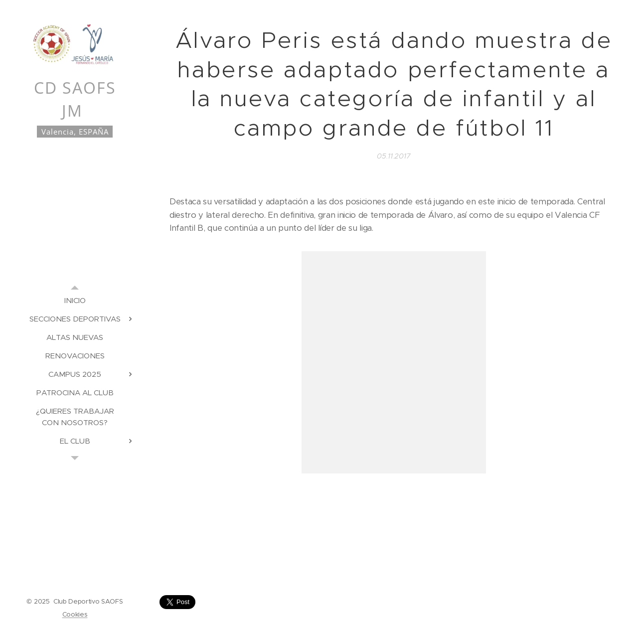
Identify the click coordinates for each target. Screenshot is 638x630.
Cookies (75, 614)
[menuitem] (75, 300)
